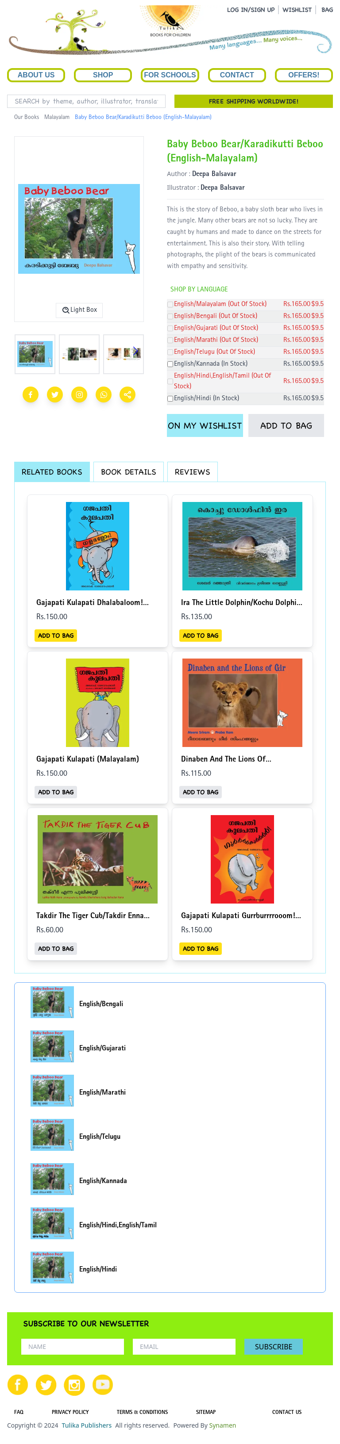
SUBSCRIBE (273, 1347)
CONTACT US (286, 1413)
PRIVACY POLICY (70, 1413)
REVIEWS (192, 472)
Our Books (26, 118)
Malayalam (57, 118)
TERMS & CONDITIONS (142, 1413)
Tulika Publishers (87, 1425)
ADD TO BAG (286, 425)
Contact (237, 75)
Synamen (222, 1425)
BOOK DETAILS (128, 472)
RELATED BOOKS (52, 472)
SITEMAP (206, 1413)
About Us (36, 75)
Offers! (303, 75)
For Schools (170, 75)
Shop (103, 75)
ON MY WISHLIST (205, 425)
